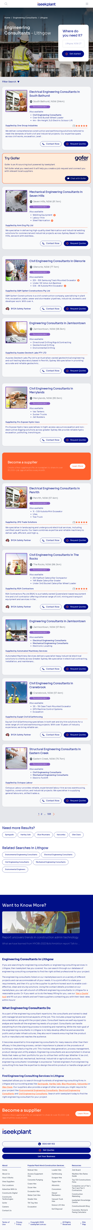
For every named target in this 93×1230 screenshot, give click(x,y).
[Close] (67, 607)
